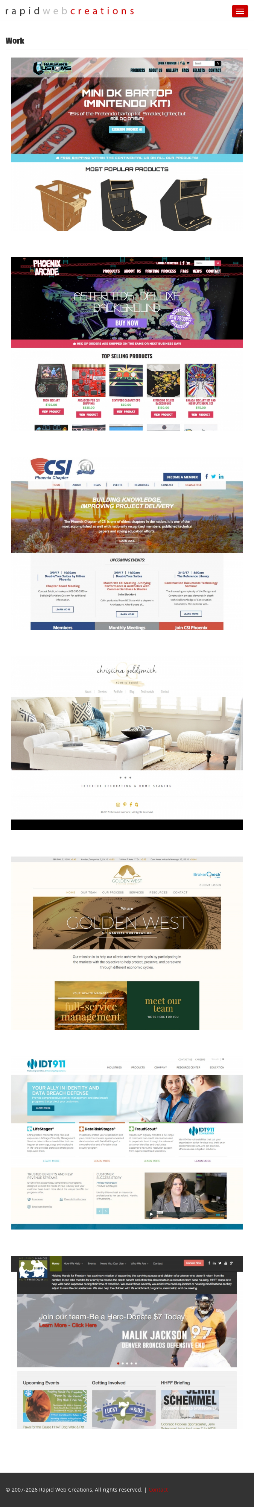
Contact (158, 1489)
